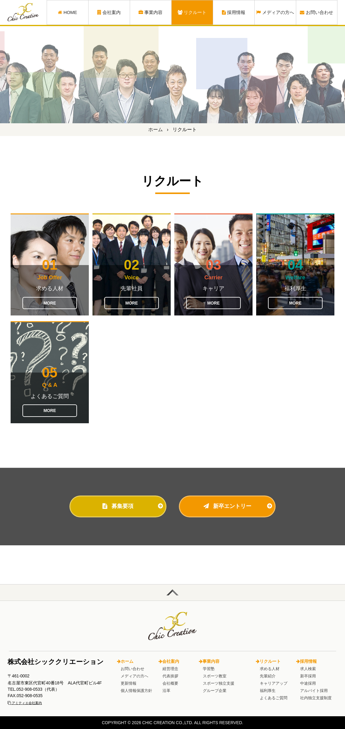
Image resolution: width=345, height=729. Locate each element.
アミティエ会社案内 (25, 703)
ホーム (155, 129)
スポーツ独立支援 (218, 683)
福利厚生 (268, 690)
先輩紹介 (268, 676)
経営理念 (170, 668)
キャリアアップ (273, 683)
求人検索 (308, 668)
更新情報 (128, 683)
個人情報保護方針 (136, 690)
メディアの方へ (275, 12)
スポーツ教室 (214, 676)
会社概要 (170, 683)
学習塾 (209, 668)
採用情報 (234, 12)
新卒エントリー (227, 506)
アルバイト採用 (314, 690)
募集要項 (117, 506)
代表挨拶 (170, 676)
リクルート (192, 12)
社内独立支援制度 (316, 698)
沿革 (166, 690)
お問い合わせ (316, 12)
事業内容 (151, 12)
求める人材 (270, 668)
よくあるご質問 (273, 698)
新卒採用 (308, 676)
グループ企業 (214, 690)
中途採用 (308, 683)
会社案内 (109, 12)
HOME (67, 12)
